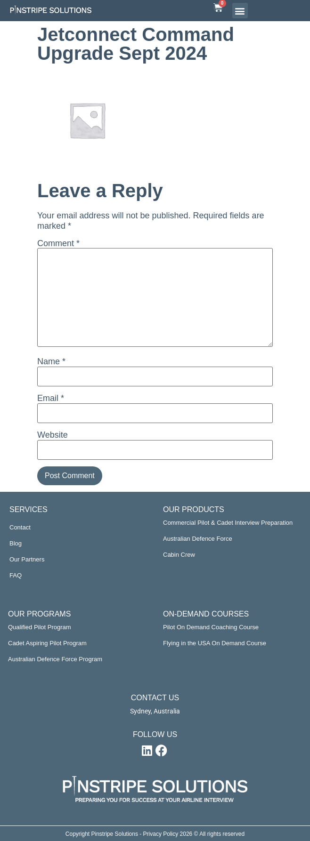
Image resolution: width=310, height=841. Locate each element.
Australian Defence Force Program (55, 659)
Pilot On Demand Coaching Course (211, 627)
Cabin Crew (179, 554)
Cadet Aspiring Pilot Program (47, 643)
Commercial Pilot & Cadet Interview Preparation (228, 522)
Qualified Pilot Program (39, 627)
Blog (15, 543)
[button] (240, 10)
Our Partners (26, 559)
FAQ (15, 575)
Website (52, 435)
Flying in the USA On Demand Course (214, 643)
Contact (20, 527)
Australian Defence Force (197, 538)
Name (51, 361)
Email (50, 398)
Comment (58, 243)
